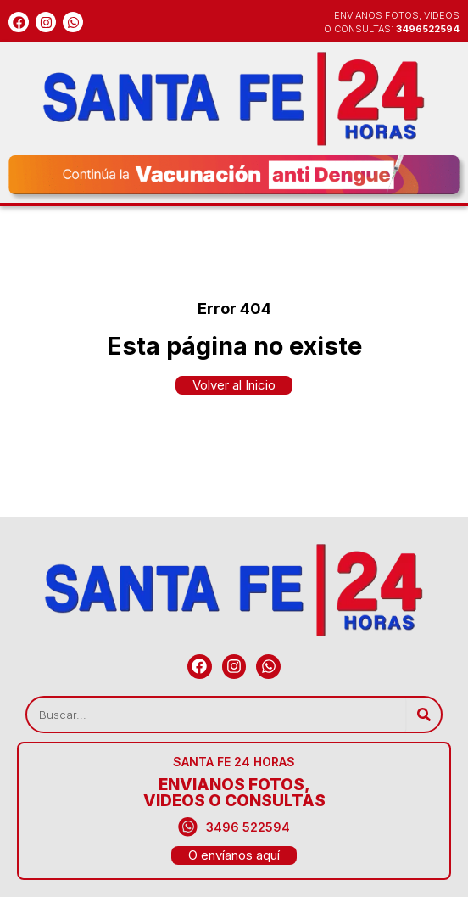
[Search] (423, 715)
